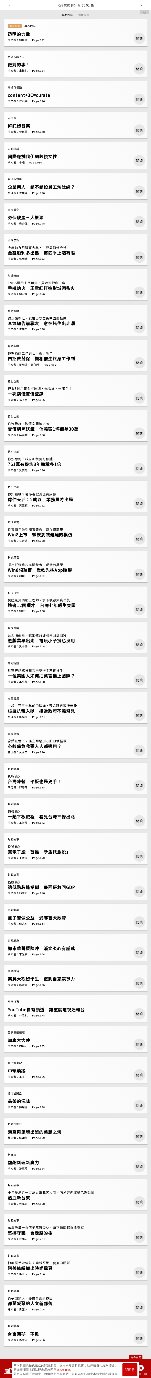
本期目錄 (67, 15)
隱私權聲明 (64, 1368)
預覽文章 (83, 15)
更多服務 (136, 1357)
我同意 (130, 1368)
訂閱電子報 (140, 1374)
